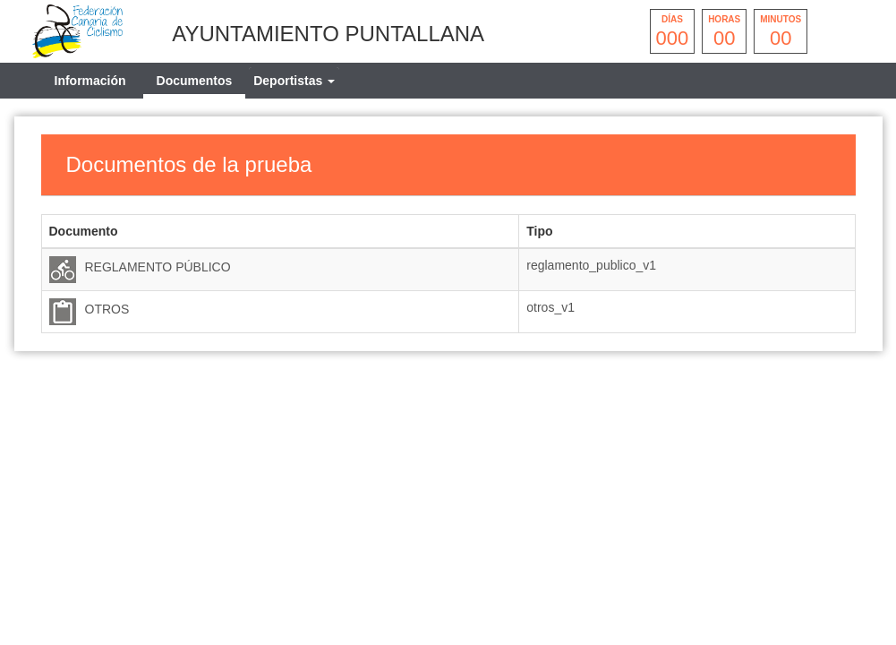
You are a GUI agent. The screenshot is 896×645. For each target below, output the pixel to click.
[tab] (294, 80)
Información (90, 80)
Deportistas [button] (294, 80)
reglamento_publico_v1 (591, 265)
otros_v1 (550, 307)
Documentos (195, 80)
